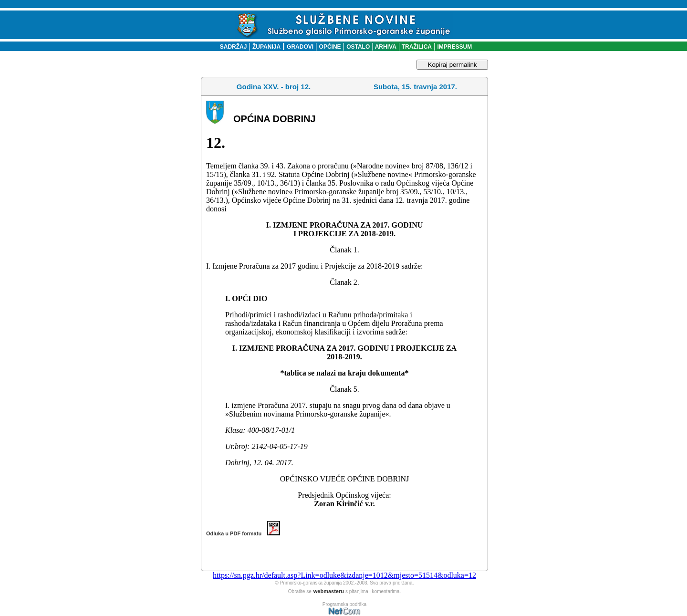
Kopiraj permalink (452, 64)
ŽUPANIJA (266, 46)
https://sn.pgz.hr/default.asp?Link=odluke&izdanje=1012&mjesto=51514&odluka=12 (344, 575)
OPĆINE (330, 46)
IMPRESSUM (454, 46)
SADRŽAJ (231, 46)
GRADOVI (300, 46)
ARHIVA (385, 46)
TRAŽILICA (416, 46)
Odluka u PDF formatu (243, 533)
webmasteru (328, 591)
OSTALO (358, 46)
